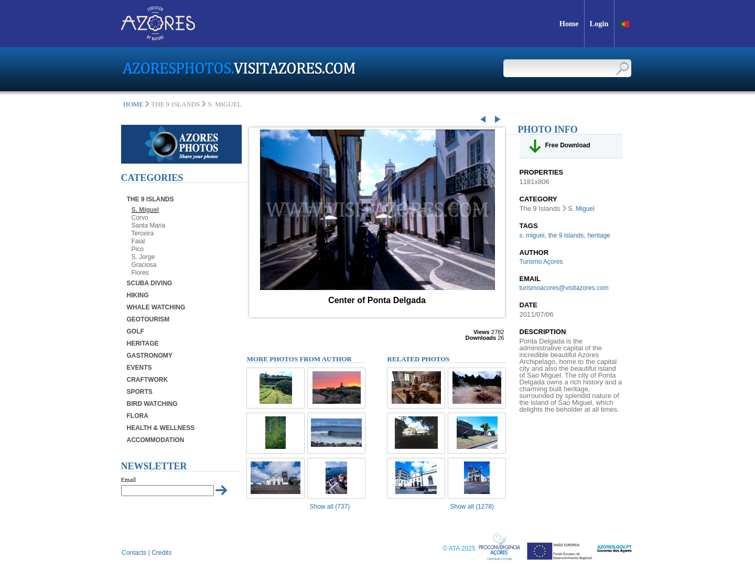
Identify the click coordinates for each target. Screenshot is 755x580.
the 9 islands (566, 235)
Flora (137, 416)
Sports (140, 391)
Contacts (134, 552)
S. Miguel (145, 210)
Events (139, 367)
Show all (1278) (472, 506)
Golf (135, 331)
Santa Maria (149, 225)
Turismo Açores (541, 261)
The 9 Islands (150, 199)
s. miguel (532, 235)
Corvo (140, 217)
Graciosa (144, 265)
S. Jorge (143, 257)
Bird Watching (152, 403)
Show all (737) (330, 506)
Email (128, 480)
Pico (138, 249)
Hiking (138, 295)
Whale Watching (156, 307)
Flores (140, 273)
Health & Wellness (161, 428)
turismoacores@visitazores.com (564, 288)
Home (133, 104)
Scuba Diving (149, 283)
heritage (598, 235)
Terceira (143, 233)
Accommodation (156, 440)
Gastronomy (149, 355)
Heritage (143, 343)
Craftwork (147, 379)
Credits (161, 552)
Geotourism (148, 319)
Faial (138, 241)
